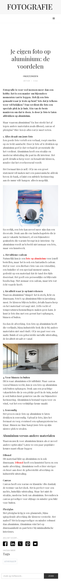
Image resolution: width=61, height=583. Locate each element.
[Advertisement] (30, 35)
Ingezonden (30, 76)
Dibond (19, 462)
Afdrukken (10, 561)
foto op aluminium (36, 258)
